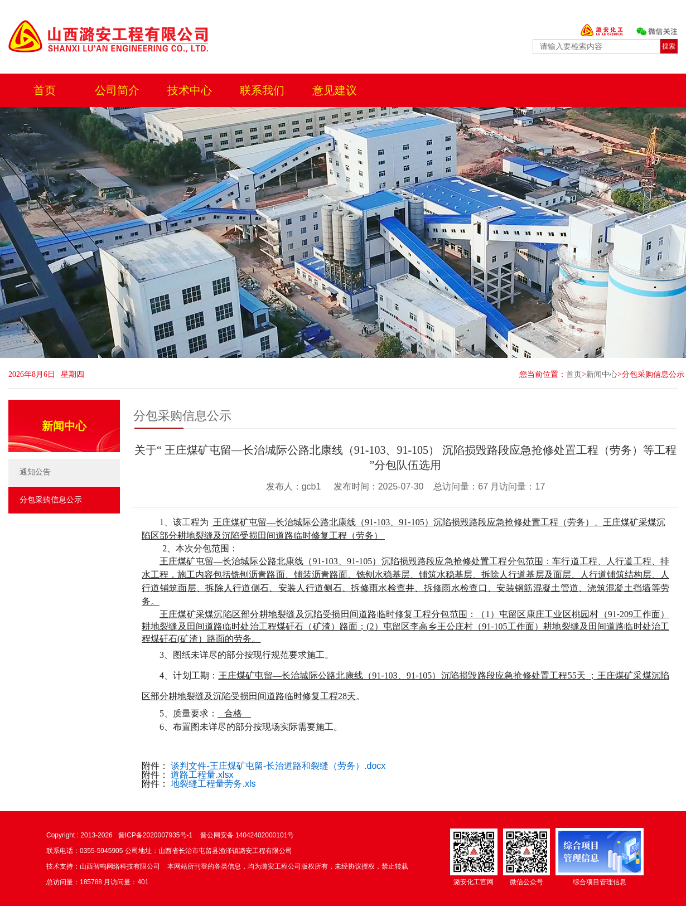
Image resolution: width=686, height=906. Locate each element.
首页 (44, 90)
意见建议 (334, 90)
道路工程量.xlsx (202, 774)
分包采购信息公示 (653, 374)
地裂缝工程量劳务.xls (213, 783)
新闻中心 (601, 374)
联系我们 (262, 90)
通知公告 (35, 472)
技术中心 (189, 90)
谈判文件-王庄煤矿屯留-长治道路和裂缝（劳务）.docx (278, 766)
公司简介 (117, 90)
